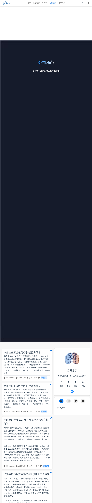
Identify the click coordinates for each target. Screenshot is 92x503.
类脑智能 (36, 3)
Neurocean (10, 378)
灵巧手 (44, 3)
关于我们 (61, 3)
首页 (29, 3)
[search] (82, 3)
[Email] (72, 391)
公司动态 (52, 3)
